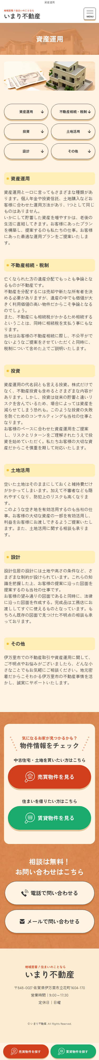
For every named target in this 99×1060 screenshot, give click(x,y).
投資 (26, 131)
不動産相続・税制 (73, 111)
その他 (73, 151)
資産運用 (26, 111)
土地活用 (73, 131)
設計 (26, 151)
